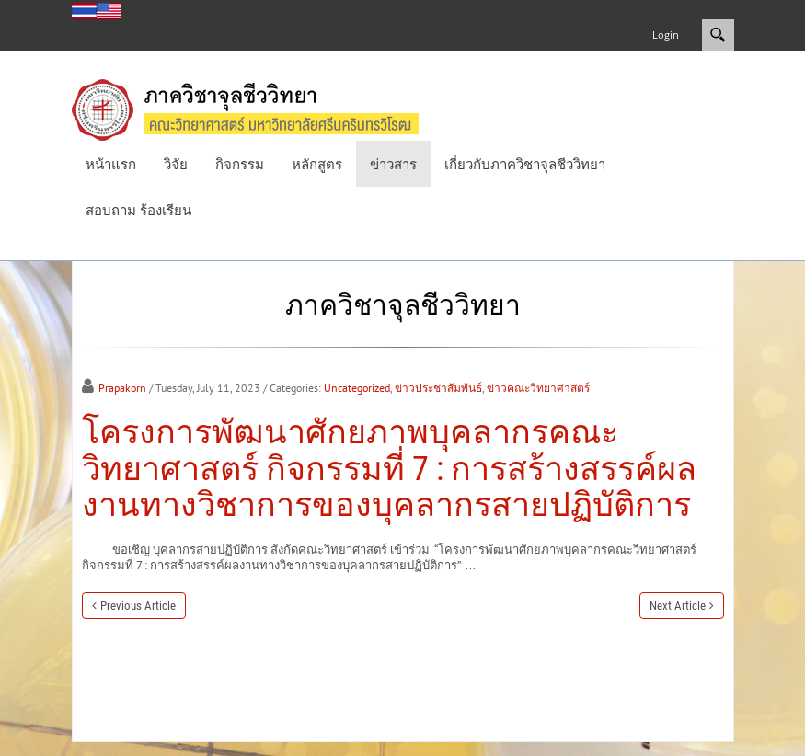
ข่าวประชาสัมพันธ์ (438, 388)
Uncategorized (357, 388)
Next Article (678, 606)
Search (718, 35)
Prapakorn (122, 388)
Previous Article (138, 606)
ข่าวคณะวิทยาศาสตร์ (538, 388)
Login (665, 34)
